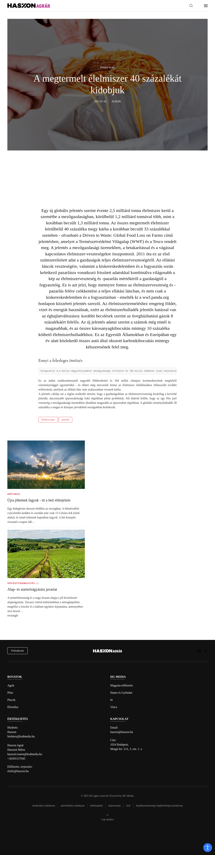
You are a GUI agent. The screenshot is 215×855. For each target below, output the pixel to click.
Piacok (11, 699)
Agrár (10, 685)
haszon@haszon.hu (121, 732)
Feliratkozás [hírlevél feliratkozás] (17, 650)
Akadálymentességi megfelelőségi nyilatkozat (159, 805)
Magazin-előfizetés (121, 685)
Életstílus (12, 707)
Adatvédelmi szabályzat (72, 805)
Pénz (10, 692)
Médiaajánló (96, 805)
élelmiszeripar (48, 419)
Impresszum (114, 805)
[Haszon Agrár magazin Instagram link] (199, 650)
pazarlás (66, 419)
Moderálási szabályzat (43, 805)
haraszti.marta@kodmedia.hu (24, 754)
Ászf (128, 805)
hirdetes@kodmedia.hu (21, 736)
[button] (191, 5)
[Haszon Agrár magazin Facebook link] (206, 650)
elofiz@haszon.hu (18, 771)
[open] (207, 847)
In (111, 699)
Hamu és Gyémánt (121, 692)
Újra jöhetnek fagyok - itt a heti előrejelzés (39, 500)
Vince (113, 707)
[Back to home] (28, 5)
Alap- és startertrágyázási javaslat (32, 589)
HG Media (128, 795)
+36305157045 (16, 758)
